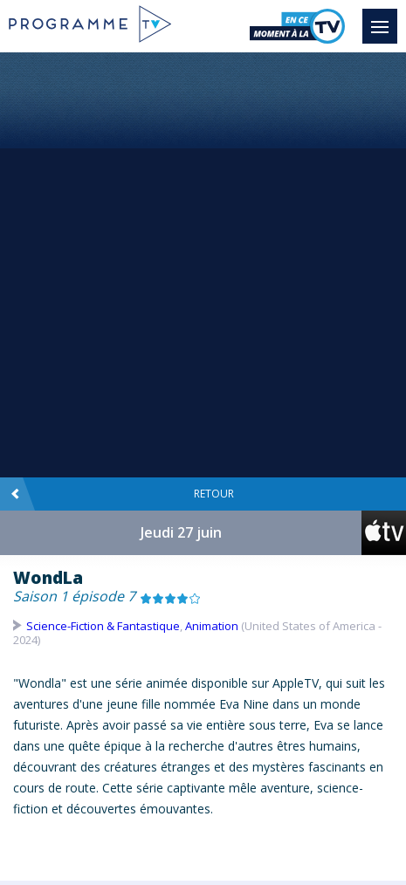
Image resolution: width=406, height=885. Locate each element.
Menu (384, 18)
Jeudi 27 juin (181, 532)
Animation (211, 626)
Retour (122, 494)
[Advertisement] (203, 264)
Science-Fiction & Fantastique (103, 626)
